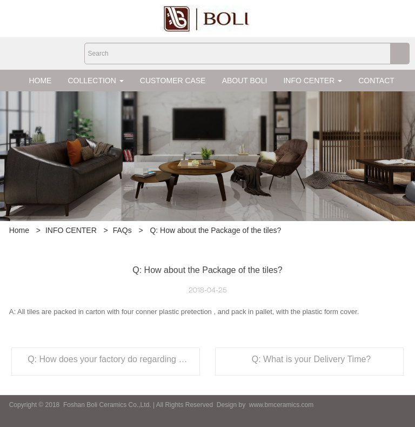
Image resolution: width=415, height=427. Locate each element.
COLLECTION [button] (95, 80)
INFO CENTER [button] (312, 80)
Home (19, 230)
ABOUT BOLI (244, 80)
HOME (40, 80)
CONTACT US (382, 80)
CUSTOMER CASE (173, 80)
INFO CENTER (71, 230)
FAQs (122, 230)
